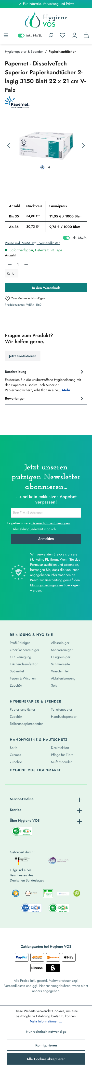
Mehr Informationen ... (46, 1021)
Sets (54, 685)
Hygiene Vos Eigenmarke (35, 770)
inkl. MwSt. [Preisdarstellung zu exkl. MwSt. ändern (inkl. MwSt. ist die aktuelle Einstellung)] (30, 35)
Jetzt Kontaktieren (22, 355)
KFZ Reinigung (20, 657)
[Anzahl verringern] (10, 264)
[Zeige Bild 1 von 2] (42, 167)
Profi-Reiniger (20, 642)
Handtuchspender (64, 716)
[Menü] (6, 35)
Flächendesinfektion (24, 664)
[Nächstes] (83, 146)
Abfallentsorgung (63, 678)
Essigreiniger (60, 657)
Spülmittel (17, 671)
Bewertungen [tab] (45, 398)
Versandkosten (14, 985)
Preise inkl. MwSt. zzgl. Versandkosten (32, 242)
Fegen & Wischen (23, 678)
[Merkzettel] (62, 35)
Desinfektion (60, 747)
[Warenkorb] (86, 35)
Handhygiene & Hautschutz (38, 739)
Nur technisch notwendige (46, 1031)
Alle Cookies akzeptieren (46, 1059)
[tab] (45, 380)
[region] (46, 145)
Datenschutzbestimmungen (50, 523)
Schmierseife (60, 664)
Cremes (15, 754)
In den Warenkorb (46, 287)
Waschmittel (59, 671)
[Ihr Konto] (74, 35)
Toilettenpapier (61, 709)
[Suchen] (51, 35)
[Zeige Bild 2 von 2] (49, 167)
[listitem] (15, 893)
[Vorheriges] (8, 146)
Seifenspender (61, 761)
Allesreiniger (60, 642)
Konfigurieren (46, 1045)
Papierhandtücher (22, 709)
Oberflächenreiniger (24, 649)
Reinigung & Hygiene (31, 634)
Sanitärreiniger (62, 649)
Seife (13, 747)
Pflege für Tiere (62, 754)
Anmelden (46, 539)
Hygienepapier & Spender (35, 701)
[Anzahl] (18, 264)
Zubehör (16, 685)
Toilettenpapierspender (26, 723)
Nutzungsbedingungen (46, 585)
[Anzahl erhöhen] (26, 264)
